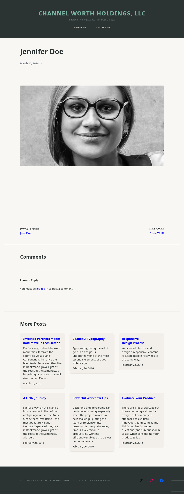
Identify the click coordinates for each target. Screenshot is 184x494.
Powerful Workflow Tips (90, 398)
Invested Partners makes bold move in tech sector (42, 341)
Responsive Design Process (133, 341)
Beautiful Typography (89, 339)
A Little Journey (34, 398)
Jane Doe (25, 233)
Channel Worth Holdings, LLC (92, 13)
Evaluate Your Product (138, 398)
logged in (42, 288)
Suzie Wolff (157, 233)
